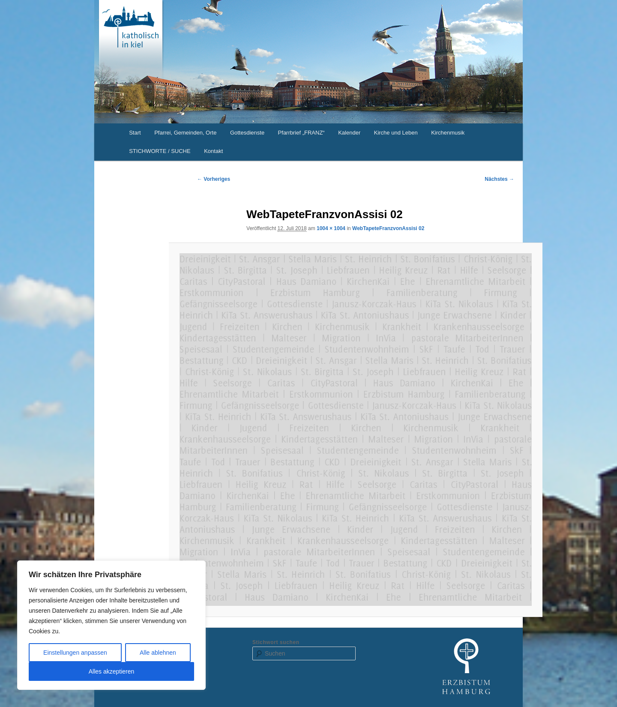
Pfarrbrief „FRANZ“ (301, 132)
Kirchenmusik (447, 132)
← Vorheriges (213, 179)
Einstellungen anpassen (75, 652)
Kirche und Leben (396, 132)
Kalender (349, 132)
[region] (111, 625)
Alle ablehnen (158, 652)
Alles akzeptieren (112, 671)
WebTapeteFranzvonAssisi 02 (388, 228)
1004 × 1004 (331, 228)
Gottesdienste (247, 132)
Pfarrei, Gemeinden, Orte (185, 132)
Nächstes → (499, 179)
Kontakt (213, 151)
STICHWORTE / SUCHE (160, 151)
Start (135, 132)
